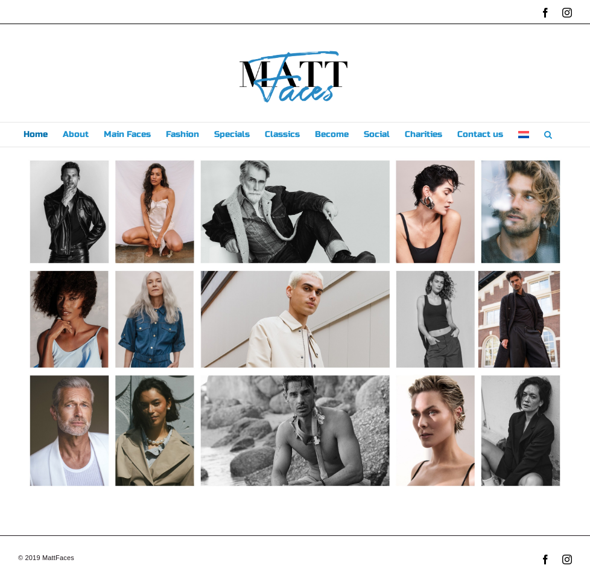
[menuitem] (523, 135)
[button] (548, 135)
